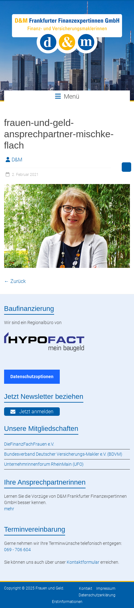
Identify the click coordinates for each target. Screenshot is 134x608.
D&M (17, 160)
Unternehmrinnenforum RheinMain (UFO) (44, 464)
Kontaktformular (83, 562)
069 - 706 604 (17, 549)
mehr (9, 508)
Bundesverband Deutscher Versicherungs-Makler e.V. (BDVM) (63, 454)
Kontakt (85, 588)
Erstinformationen (67, 602)
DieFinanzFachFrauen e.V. (29, 444)
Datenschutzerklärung (97, 595)
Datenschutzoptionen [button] (31, 376)
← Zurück (15, 281)
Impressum (105, 588)
